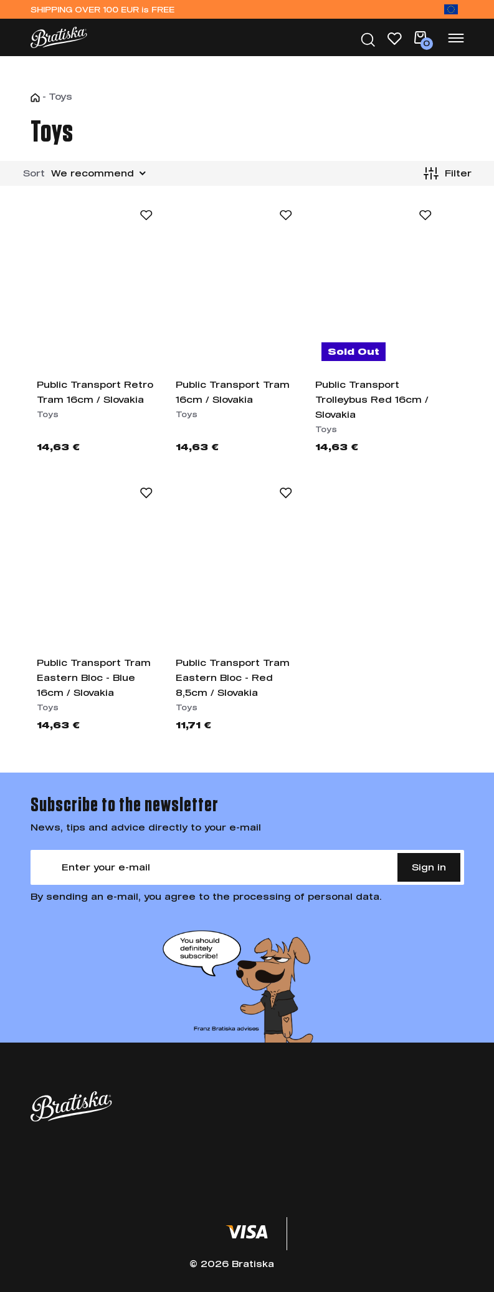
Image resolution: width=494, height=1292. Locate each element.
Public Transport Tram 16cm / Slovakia (233, 392)
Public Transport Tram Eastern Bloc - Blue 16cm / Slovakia (94, 677)
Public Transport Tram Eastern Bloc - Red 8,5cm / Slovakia (233, 677)
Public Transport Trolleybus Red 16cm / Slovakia (372, 399)
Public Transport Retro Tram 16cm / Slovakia (95, 392)
